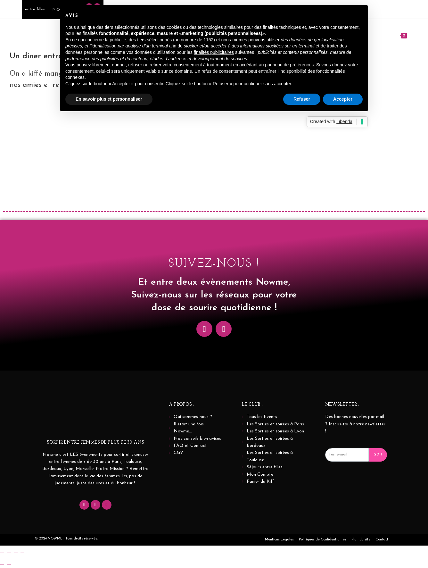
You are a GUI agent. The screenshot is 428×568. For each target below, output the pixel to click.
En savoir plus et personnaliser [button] (109, 99)
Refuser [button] (301, 99)
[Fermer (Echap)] (22, 553)
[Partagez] (15, 553)
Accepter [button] (342, 99)
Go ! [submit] (378, 454)
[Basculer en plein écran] (9, 553)
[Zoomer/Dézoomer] (2, 553)
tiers (141, 39)
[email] (347, 455)
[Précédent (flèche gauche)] (2, 564)
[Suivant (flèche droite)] (9, 564)
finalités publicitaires (214, 52)
